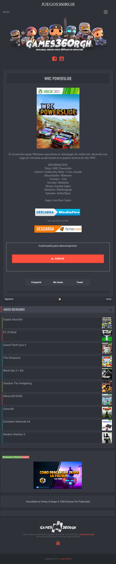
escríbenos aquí (86, 534)
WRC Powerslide (58, 78)
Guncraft (8, 408)
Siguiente (9, 299)
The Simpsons (12, 357)
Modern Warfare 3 (14, 434)
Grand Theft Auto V (14, 345)
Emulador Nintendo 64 (16, 421)
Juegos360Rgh (58, 4)
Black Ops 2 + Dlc (13, 370)
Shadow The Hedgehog (17, 383)
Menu (6, 12)
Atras (108, 299)
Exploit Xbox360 (13, 319)
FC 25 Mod (9, 332)
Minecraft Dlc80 (12, 396)
